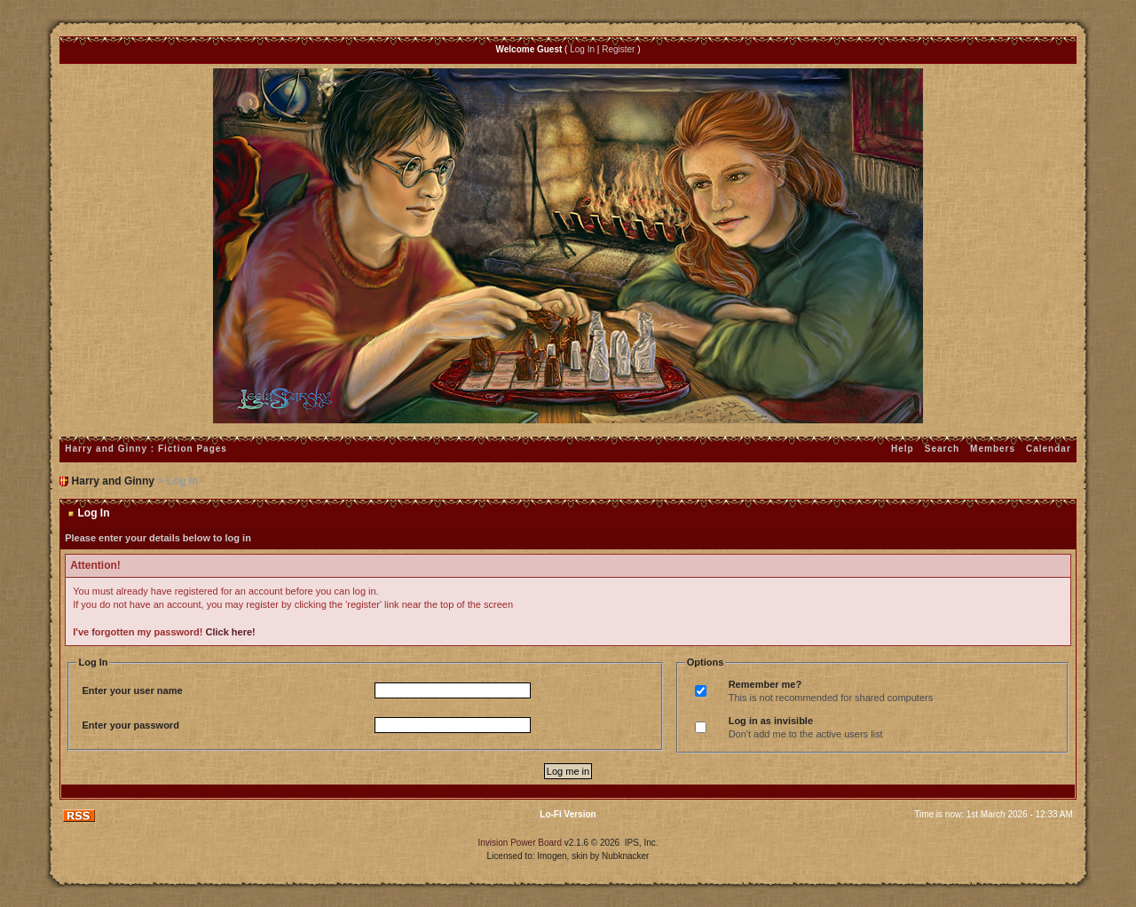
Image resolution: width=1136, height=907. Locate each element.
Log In (582, 49)
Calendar (1048, 449)
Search (942, 449)
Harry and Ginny (113, 481)
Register (618, 49)
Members (992, 449)
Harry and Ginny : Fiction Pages (146, 449)
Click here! (231, 632)
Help (902, 449)
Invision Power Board (519, 843)
